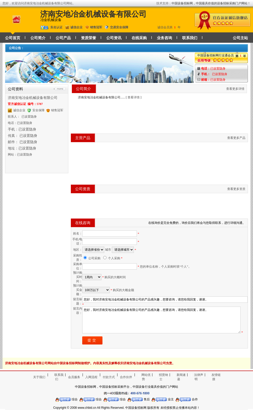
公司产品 (63, 38)
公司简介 (38, 38)
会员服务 (74, 377)
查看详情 (134, 97)
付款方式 (109, 377)
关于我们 (39, 377)
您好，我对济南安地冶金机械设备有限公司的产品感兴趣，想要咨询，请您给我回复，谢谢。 (161, 320)
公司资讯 (113, 38)
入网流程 (91, 377)
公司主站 (240, 38)
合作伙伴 (126, 377)
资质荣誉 (88, 38)
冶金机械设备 (50, 20)
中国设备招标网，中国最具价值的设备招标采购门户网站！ (211, 3)
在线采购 (139, 38)
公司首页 (12, 38)
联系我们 (189, 38)
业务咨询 (164, 38)
